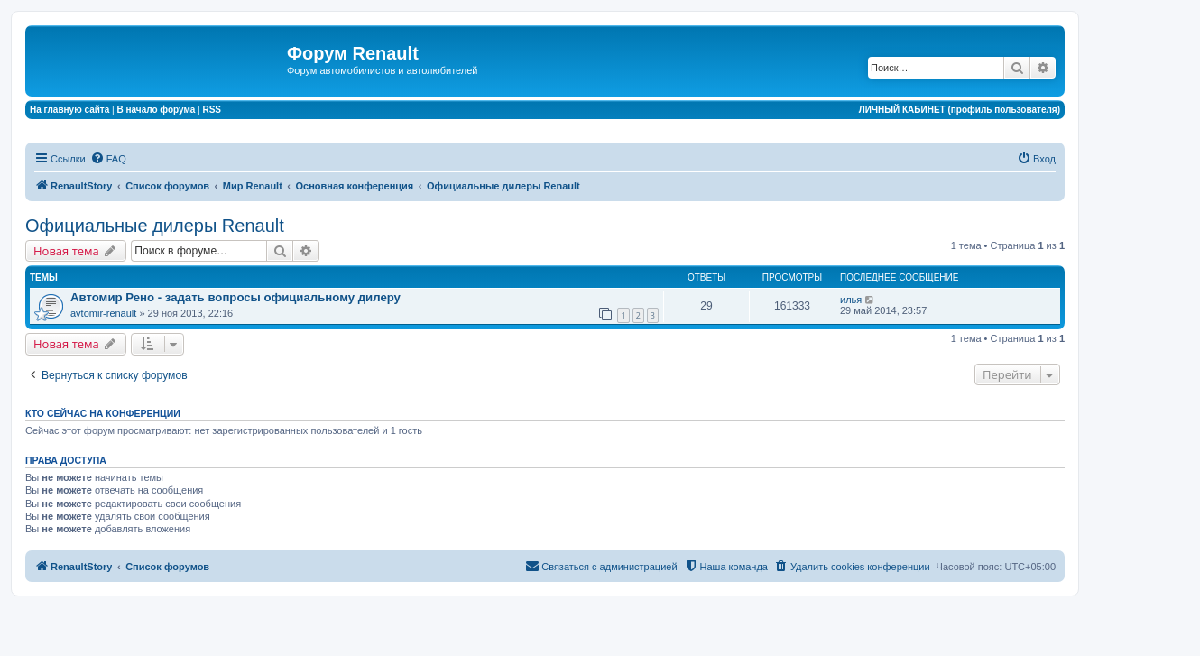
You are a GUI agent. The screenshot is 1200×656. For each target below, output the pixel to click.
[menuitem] (108, 159)
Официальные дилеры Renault (154, 226)
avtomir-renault (103, 313)
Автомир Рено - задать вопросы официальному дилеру (235, 297)
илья (851, 299)
